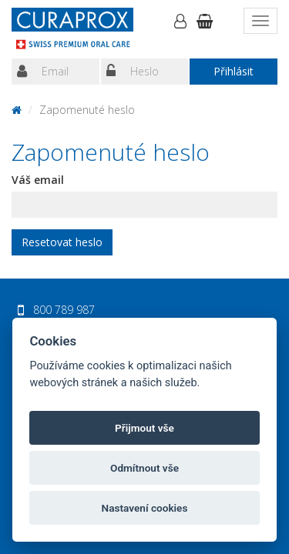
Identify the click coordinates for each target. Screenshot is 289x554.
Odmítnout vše (144, 468)
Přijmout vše (144, 428)
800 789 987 (64, 309)
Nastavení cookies (145, 508)
